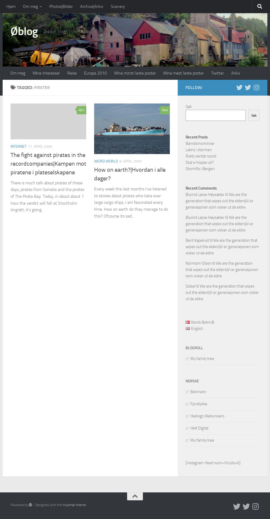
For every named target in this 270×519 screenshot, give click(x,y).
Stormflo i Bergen (200, 168)
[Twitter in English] (239, 87)
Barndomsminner (200, 143)
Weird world (106, 161)
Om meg (30, 6)
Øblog (24, 31)
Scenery (118, 6)
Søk (189, 106)
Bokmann (198, 391)
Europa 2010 (95, 73)
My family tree (202, 358)
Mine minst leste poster (135, 73)
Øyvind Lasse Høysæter (205, 194)
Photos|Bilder (61, 6)
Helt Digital (199, 428)
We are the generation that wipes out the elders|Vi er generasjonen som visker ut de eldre (219, 201)
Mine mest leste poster (183, 73)
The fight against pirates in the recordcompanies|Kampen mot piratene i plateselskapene (48, 164)
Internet (18, 146)
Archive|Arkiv (91, 6)
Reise (72, 73)
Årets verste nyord (201, 156)
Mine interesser (46, 73)
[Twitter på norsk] (248, 87)
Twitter (217, 73)
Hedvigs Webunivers (207, 416)
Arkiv (235, 73)
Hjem (11, 6)
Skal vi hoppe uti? (200, 162)
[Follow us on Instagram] (256, 87)
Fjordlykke (198, 404)
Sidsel (190, 286)
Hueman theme (74, 505)
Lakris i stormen (199, 149)
